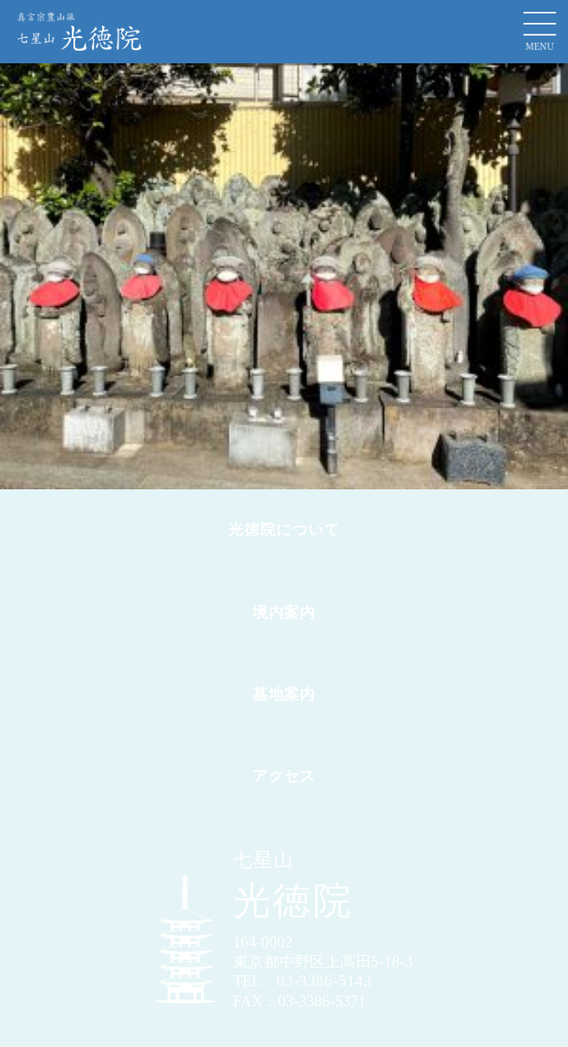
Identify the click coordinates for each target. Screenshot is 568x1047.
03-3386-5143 (324, 981)
